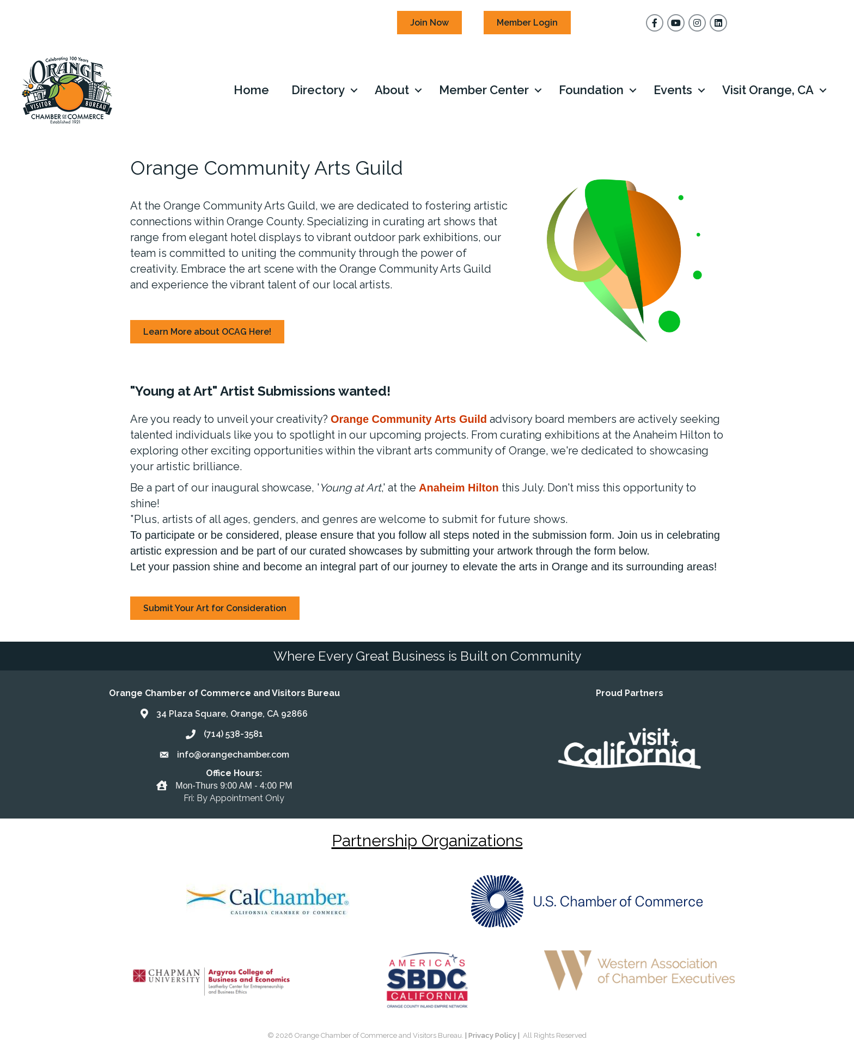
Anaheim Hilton (459, 488)
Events (673, 90)
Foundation (591, 90)
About (392, 90)
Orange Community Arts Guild (409, 419)
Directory (318, 90)
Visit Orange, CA (768, 90)
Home (251, 90)
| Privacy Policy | (493, 1035)
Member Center (484, 90)
